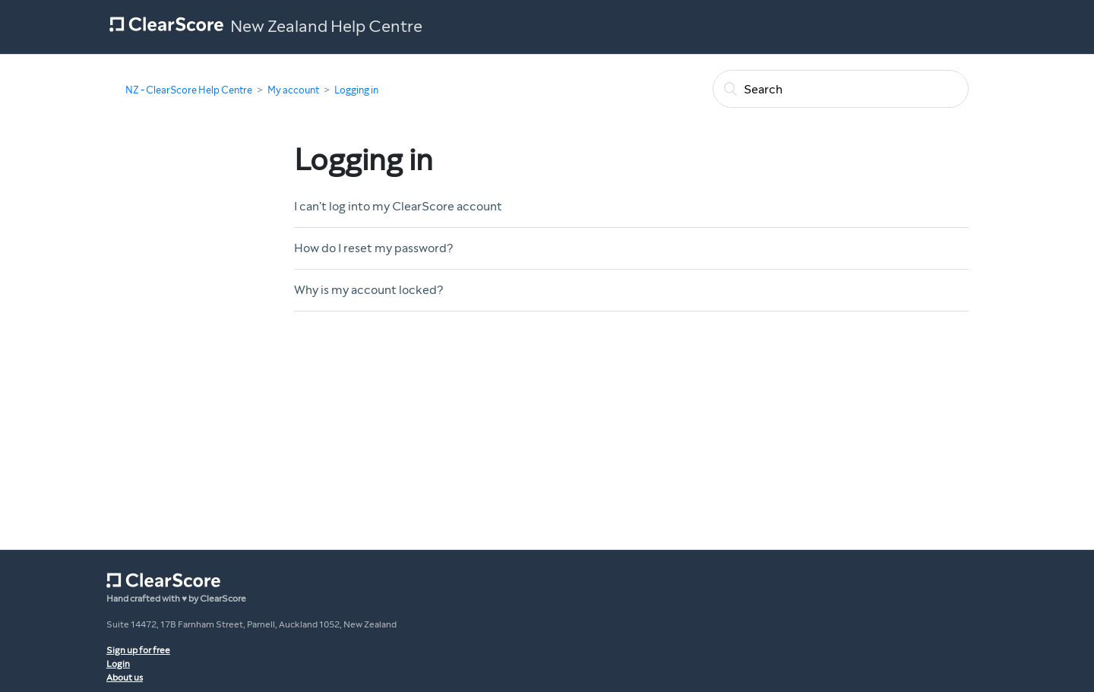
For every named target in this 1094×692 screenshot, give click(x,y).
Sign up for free (138, 650)
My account (293, 90)
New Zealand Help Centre (326, 26)
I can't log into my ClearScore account (398, 206)
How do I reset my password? (373, 248)
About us (124, 677)
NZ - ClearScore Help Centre (188, 90)
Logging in (356, 90)
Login (118, 664)
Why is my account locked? (368, 290)
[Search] (841, 89)
